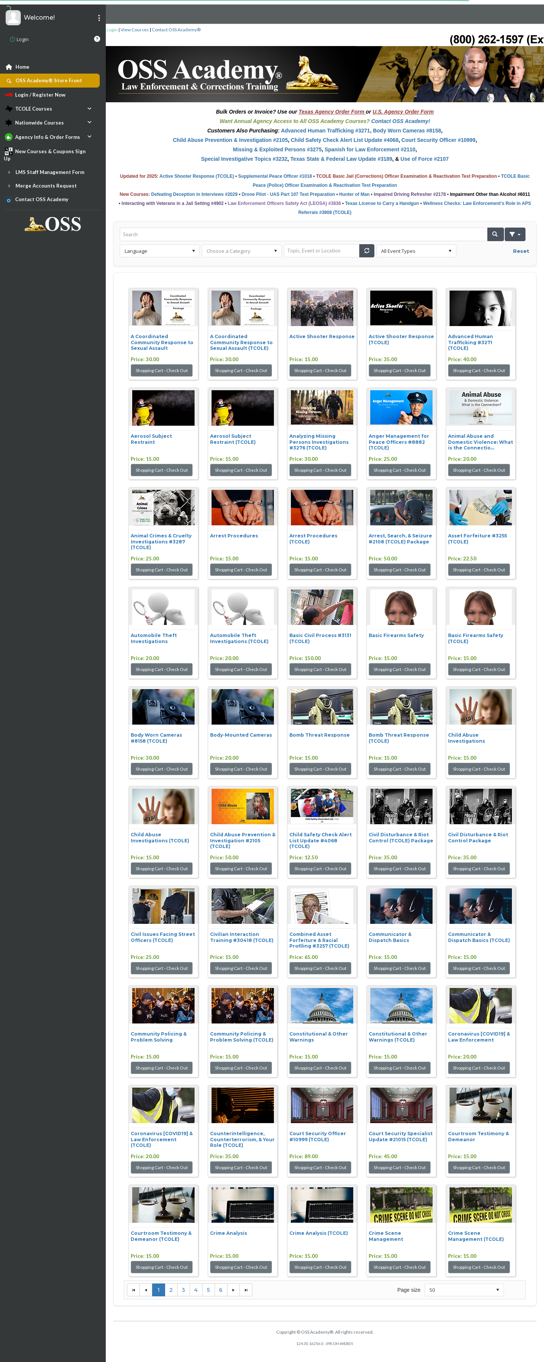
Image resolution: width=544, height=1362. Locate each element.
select (193, 251)
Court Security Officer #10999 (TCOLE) (317, 1136)
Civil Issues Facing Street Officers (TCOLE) (163, 937)
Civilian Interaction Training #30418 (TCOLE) (242, 937)
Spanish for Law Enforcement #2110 (370, 149)
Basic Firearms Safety (396, 635)
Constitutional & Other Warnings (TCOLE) (398, 1037)
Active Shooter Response (322, 336)
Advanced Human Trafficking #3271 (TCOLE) (470, 342)
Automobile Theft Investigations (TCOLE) (239, 638)
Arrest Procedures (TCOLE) (313, 539)
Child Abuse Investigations (466, 738)
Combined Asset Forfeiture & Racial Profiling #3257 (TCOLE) (319, 940)
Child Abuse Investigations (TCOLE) (160, 837)
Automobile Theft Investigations (154, 638)
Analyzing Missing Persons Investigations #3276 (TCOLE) (319, 442)
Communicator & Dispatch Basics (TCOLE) (479, 937)
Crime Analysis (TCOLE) (318, 1233)
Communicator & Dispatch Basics (390, 937)
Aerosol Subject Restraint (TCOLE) (233, 439)
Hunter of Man (354, 194)
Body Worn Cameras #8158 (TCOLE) (156, 738)
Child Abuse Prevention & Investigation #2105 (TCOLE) (242, 840)
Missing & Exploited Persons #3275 (277, 149)
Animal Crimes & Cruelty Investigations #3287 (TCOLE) (161, 541)
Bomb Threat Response (319, 735)
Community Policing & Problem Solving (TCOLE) (242, 1037)
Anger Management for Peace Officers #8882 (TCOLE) (399, 442)
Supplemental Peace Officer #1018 (275, 176)
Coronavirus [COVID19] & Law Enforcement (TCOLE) (162, 1139)
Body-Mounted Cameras (241, 735)
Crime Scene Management (386, 1236)
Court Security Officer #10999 (439, 140)
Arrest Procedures (234, 536)
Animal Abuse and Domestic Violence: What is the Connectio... (480, 442)
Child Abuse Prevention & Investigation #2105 (230, 140)
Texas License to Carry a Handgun (382, 203)
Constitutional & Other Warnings (318, 1037)
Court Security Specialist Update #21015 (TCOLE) (401, 1136)
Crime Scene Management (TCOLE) (476, 1236)
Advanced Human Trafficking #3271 (325, 131)
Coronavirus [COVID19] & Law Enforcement (479, 1037)
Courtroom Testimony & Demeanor (478, 1136)
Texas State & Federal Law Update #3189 (342, 159)
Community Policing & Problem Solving (159, 1037)
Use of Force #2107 (424, 159)
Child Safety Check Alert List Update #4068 (345, 140)
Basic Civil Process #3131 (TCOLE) (320, 638)
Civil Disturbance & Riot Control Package (478, 837)
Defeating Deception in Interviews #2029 (194, 194)
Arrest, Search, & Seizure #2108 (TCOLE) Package (400, 539)
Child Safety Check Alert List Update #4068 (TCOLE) (320, 840)
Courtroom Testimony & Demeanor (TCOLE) (161, 1236)
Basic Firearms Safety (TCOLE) (475, 638)
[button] (495, 234)
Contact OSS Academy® (176, 29)
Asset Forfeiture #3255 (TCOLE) (477, 539)
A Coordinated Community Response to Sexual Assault (162, 342)
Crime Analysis (228, 1233)
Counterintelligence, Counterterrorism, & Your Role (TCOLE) (242, 1139)
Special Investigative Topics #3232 (244, 159)
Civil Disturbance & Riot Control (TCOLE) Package (401, 837)
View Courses (135, 29)
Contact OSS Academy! (400, 121)
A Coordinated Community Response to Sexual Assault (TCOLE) (241, 342)
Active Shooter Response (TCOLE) (196, 176)
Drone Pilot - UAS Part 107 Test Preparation (288, 194)
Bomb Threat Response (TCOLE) (399, 738)
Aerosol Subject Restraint (151, 439)
